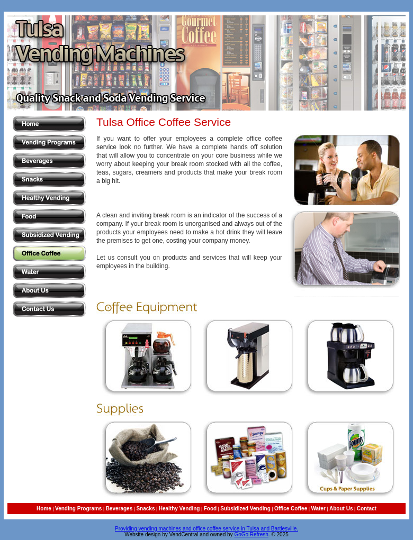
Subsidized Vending (245, 508)
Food (210, 508)
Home (44, 508)
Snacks (145, 508)
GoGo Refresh (251, 534)
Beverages (119, 508)
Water (318, 508)
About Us (341, 508)
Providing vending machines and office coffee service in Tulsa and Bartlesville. (206, 529)
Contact (366, 508)
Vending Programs (78, 508)
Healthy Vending (179, 508)
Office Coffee (290, 508)
